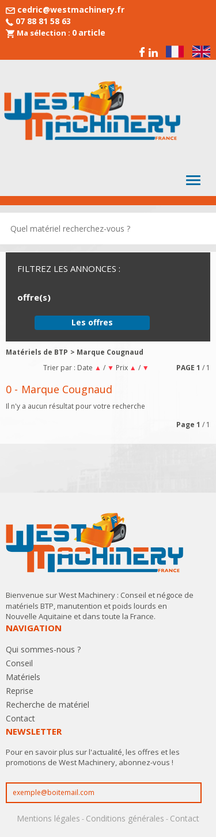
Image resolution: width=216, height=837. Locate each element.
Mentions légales (48, 818)
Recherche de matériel (47, 704)
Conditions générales (125, 818)
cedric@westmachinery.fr (70, 9)
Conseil (19, 663)
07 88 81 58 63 (43, 21)
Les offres (92, 322)
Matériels (23, 676)
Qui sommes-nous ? (43, 649)
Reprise (19, 690)
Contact (20, 718)
